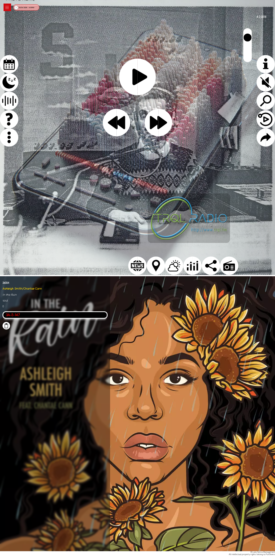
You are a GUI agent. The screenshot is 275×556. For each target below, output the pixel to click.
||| (7, 7)
